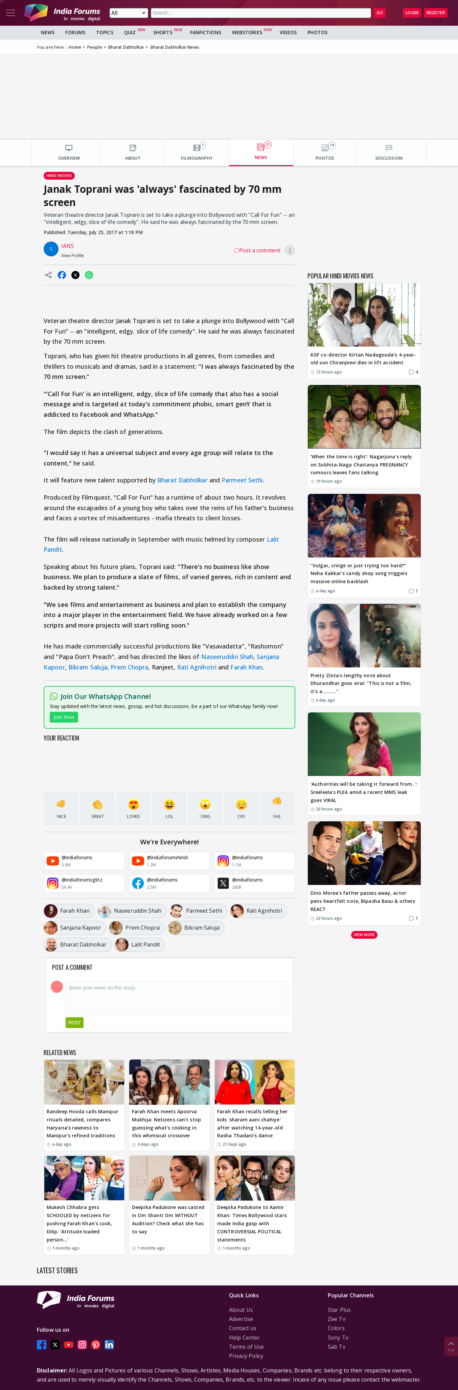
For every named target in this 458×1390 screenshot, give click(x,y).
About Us (241, 1310)
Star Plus (339, 1310)
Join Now (64, 717)
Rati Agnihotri (196, 667)
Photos (317, 32)
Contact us (242, 1328)
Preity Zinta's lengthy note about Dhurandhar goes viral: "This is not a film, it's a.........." (361, 683)
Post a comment (257, 250)
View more (364, 934)
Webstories (247, 32)
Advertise (241, 1319)
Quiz (130, 32)
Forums (75, 32)
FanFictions (205, 32)
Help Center (244, 1337)
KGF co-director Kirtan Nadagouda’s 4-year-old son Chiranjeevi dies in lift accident (363, 358)
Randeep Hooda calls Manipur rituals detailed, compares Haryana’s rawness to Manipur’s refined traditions (82, 1123)
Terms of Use (246, 1346)
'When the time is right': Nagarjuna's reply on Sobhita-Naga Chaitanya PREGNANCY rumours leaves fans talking (361, 464)
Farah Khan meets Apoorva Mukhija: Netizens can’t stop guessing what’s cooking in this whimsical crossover (166, 1123)
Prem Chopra (129, 667)
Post (74, 1022)
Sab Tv (336, 1346)
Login (412, 13)
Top (451, 1346)
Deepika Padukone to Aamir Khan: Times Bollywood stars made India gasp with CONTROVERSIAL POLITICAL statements (252, 1223)
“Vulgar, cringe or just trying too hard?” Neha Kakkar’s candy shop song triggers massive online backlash (359, 573)
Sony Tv (338, 1337)
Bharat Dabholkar (182, 480)
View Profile (72, 255)
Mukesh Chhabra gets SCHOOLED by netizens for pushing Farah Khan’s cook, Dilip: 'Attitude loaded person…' (79, 1223)
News (47, 32)
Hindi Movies (59, 175)
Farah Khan (246, 667)
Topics (104, 32)
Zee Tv (336, 1319)
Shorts (163, 32)
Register (436, 13)
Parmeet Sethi (242, 480)
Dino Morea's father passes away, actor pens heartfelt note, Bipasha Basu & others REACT (363, 901)
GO (379, 13)
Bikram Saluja (87, 667)
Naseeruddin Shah (227, 657)
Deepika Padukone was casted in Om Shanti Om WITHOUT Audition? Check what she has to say (168, 1219)
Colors (336, 1328)
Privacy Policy (246, 1356)
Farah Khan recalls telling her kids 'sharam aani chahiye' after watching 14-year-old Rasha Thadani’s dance (252, 1123)
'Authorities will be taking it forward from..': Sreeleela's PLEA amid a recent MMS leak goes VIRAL (364, 792)
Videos (288, 32)
